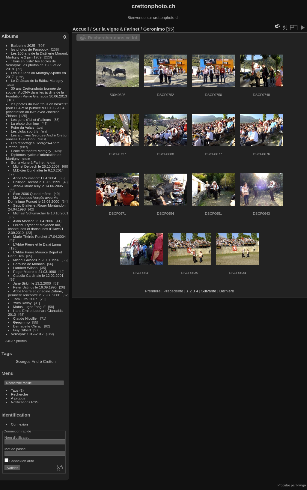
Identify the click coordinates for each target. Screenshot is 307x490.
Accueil (81, 28)
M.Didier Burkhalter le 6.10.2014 (38, 170)
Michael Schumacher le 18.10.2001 (40, 213)
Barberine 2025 (23, 45)
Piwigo (301, 485)
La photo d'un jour (25, 123)
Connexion (19, 424)
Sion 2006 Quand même (32, 194)
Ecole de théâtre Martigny (31, 151)
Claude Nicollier (25, 318)
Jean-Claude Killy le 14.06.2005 (38, 186)
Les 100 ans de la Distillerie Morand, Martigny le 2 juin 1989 (37, 55)
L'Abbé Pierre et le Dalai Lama (37, 244)
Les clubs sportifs (24, 131)
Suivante (208, 291)
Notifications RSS (25, 402)
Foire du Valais (22, 127)
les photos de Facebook (30, 49)
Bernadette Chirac (27, 326)
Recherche (19, 394)
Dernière (226, 291)
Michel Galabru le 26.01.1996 (36, 260)
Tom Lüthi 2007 (25, 299)
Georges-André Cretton (35, 361)
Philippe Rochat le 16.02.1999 (36, 182)
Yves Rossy (22, 303)
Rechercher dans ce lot (112, 37)
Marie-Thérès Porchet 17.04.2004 (39, 236)
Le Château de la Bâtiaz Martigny (37, 80)
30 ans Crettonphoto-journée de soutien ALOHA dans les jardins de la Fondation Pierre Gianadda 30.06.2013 (36, 92)
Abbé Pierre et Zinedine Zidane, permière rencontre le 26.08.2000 (35, 293)
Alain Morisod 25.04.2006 (33, 221)
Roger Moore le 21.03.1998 (34, 271)
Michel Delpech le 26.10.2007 (36, 166)
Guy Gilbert (22, 330)
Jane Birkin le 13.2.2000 (32, 283)
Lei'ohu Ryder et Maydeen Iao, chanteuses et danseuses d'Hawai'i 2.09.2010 (35, 229)
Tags (15, 390)
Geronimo (21, 322)
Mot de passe (15, 449)
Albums (9, 36)
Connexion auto (19, 461)
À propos (18, 398)
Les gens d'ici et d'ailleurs (31, 119)
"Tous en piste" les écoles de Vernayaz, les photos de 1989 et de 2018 (33, 65)
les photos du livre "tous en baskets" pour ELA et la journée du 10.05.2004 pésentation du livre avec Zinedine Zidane (37, 110)
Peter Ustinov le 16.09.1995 (35, 287)
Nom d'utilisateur (17, 437)
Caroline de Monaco (29, 264)
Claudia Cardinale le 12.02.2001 (38, 275)
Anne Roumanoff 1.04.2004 (34, 178)
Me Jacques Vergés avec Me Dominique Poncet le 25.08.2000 (33, 199)
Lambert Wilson (25, 268)
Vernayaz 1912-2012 (27, 334)
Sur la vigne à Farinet (28, 162)
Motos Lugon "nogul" (29, 307)
